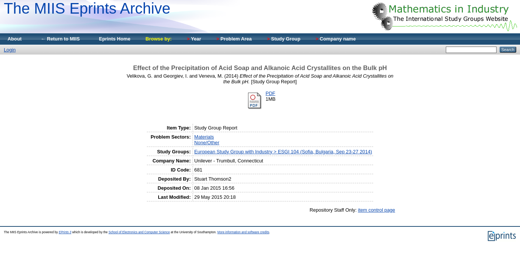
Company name (336, 39)
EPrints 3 (65, 232)
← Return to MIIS (60, 39)
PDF (271, 93)
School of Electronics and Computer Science (139, 232)
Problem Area (234, 39)
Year (194, 39)
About (15, 39)
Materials (204, 137)
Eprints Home (114, 39)
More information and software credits (243, 232)
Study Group (283, 39)
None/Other (206, 142)
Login (10, 50)
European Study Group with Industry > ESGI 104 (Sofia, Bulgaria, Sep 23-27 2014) (283, 151)
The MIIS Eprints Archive (87, 8)
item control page (376, 210)
